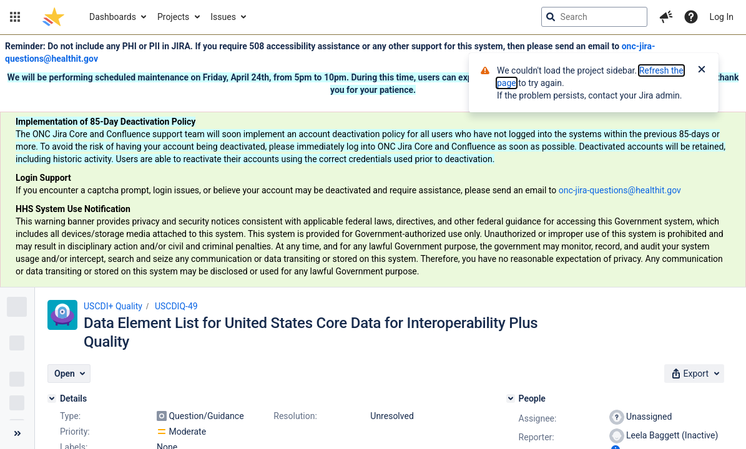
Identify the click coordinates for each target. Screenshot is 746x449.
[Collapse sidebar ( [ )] (17, 433)
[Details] (51, 398)
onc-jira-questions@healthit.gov (620, 190)
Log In (722, 17)
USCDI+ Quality (113, 306)
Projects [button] (173, 17)
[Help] (691, 17)
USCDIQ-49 (176, 306)
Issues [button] (223, 17)
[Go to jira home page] (53, 16)
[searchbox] (594, 17)
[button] (15, 16)
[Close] (701, 70)
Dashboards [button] (112, 17)
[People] (510, 398)
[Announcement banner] (373, 161)
